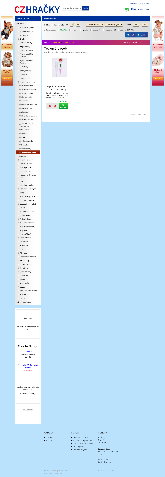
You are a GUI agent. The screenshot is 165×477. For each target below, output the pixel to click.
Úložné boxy (24, 275)
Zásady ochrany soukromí (83, 440)
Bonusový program (80, 450)
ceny (73, 42)
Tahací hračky (26, 149)
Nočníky (24, 134)
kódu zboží (57, 42)
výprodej (84, 30)
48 (143, 42)
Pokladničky (24, 245)
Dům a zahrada (24, 302)
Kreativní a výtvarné (27, 196)
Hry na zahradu (25, 171)
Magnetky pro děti (27, 211)
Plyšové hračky (25, 238)
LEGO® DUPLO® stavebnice (27, 124)
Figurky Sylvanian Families (26, 61)
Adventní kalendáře (27, 31)
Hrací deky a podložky (29, 104)
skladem (62, 30)
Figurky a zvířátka (26, 50)
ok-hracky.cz (28, 410)
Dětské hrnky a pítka (28, 89)
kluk (54, 25)
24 (140, 42)
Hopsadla (23, 74)
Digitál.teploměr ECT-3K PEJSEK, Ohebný (57, 88)
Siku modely (24, 260)
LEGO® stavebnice (27, 200)
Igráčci (22, 181)
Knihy (22, 193)
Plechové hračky (26, 234)
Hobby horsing (25, 70)
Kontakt (49, 440)
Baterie (23, 298)
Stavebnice (24, 268)
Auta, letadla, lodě (27, 28)
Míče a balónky (25, 219)
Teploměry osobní (28, 152)
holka (61, 25)
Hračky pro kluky (26, 164)
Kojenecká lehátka (27, 86)
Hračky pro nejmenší (28, 82)
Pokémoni (24, 242)
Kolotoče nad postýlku (29, 120)
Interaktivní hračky (27, 185)
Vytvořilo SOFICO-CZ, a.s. (106, 471)
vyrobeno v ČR (109, 30)
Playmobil (23, 230)
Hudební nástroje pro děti (28, 176)
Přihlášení (134, 3)
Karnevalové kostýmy (28, 189)
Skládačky (24, 145)
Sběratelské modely (27, 226)
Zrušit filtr (142, 35)
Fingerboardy (25, 46)
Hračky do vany (26, 108)
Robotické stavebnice (28, 257)
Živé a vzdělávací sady (28, 291)
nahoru (47, 471)
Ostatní (23, 137)
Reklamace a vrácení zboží (83, 443)
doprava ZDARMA (126, 30)
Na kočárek (25, 130)
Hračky (21, 24)
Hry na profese (25, 167)
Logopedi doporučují (28, 204)
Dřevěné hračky (26, 43)
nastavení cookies (57, 473)
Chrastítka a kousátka (29, 116)
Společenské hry (26, 264)
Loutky (22, 208)
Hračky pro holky (26, 160)
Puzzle (22, 249)
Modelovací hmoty (27, 223)
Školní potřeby (25, 272)
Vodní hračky (25, 283)
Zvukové (24, 156)
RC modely (24, 253)
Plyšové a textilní (27, 141)
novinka (73, 30)
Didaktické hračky (27, 93)
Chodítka (24, 112)
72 (146, 42)
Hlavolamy (24, 67)
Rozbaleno (24, 294)
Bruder (22, 39)
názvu (66, 42)
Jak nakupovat (78, 447)
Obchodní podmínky (27, 393)
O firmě (49, 437)
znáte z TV (95, 30)
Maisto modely (25, 215)
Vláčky (22, 279)
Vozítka (23, 287)
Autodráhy (24, 35)
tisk (55, 471)
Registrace (144, 3)
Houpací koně (25, 78)
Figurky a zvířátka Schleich (26, 55)
